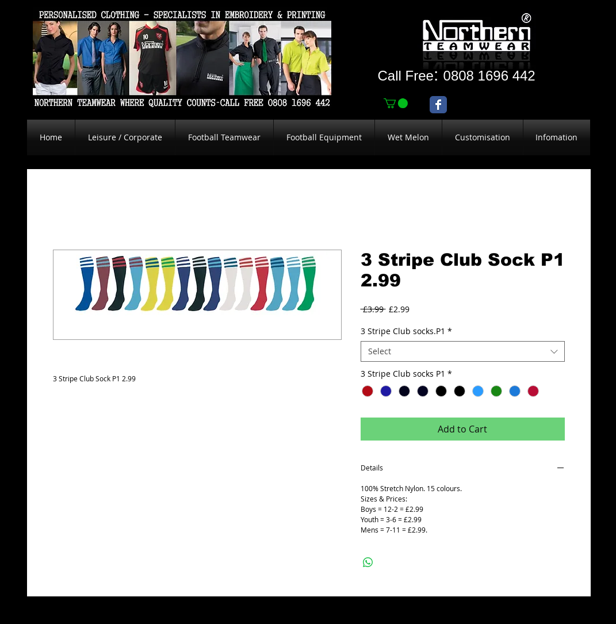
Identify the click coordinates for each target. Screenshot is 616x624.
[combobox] (463, 351)
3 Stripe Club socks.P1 (406, 331)
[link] (396, 103)
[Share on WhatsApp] (368, 562)
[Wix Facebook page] (438, 104)
